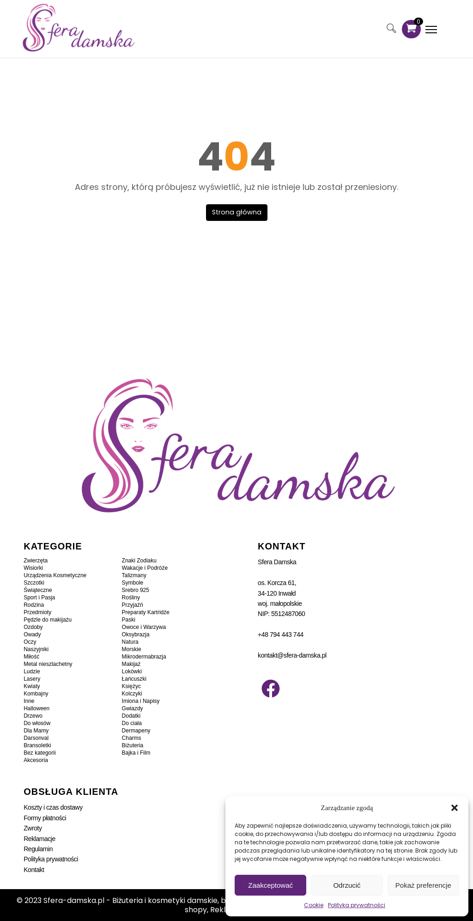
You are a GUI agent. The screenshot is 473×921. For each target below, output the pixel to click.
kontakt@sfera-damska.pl (292, 655)
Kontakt (34, 869)
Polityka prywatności (356, 905)
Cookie (313, 905)
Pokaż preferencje (423, 885)
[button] (454, 807)
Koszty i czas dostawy (53, 807)
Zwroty (33, 827)
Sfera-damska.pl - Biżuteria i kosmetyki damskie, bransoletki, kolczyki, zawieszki (186, 900)
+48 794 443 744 (280, 634)
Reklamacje (39, 838)
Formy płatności (45, 817)
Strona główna (236, 211)
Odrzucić (346, 885)
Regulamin (38, 848)
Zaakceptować (270, 885)
